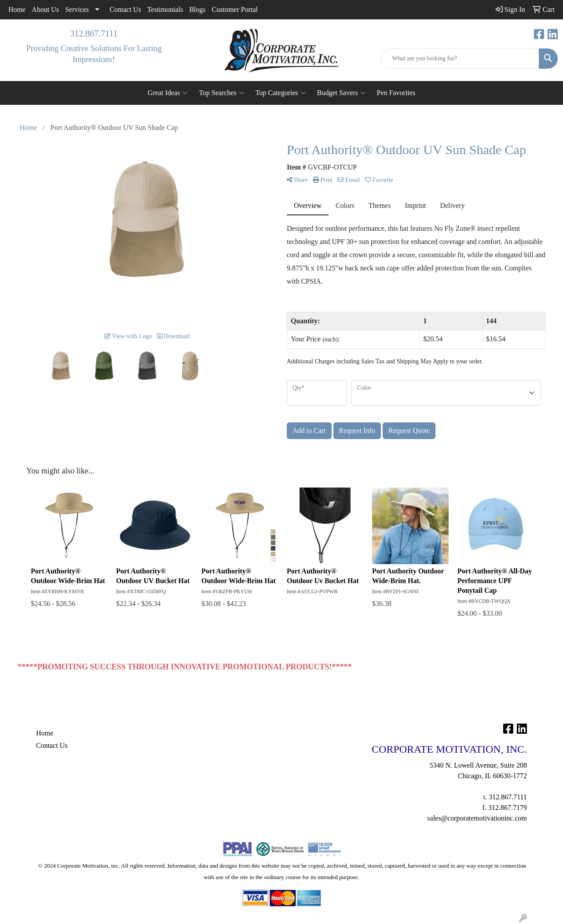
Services (77, 9)
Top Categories (281, 93)
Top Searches (221, 93)
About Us (45, 9)
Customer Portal (235, 9)
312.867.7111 (94, 33)
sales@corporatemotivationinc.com (477, 818)
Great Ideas (167, 93)
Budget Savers (341, 93)
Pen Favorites (396, 92)
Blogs (197, 9)
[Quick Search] (459, 58)
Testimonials (165, 9)
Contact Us (125, 9)
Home (17, 9)
